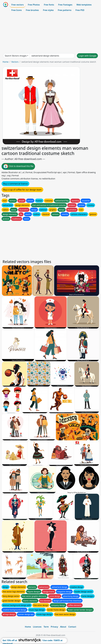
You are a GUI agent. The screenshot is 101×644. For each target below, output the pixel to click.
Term (46, 626)
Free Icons (16, 10)
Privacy (54, 626)
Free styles (48, 10)
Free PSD (80, 10)
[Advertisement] (50, 33)
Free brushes (32, 10)
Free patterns (64, 10)
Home (6, 61)
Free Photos (34, 4)
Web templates (84, 4)
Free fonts (49, 4)
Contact (72, 626)
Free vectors (17, 4)
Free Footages (65, 4)
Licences (37, 626)
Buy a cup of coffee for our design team (22, 189)
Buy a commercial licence (15, 183)
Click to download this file (18, 166)
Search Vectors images (16, 55)
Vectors (14, 61)
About (63, 626)
